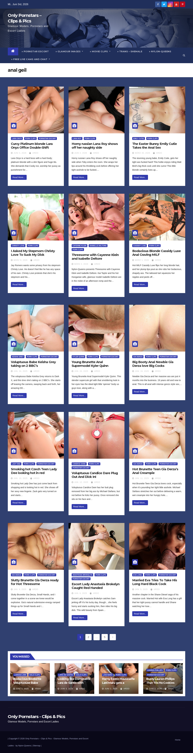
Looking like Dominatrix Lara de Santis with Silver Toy (74, 682)
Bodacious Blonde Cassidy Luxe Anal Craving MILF (156, 253)
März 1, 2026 (142, 260)
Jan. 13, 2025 (20, 478)
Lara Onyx (17, 138)
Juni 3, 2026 (20, 153)
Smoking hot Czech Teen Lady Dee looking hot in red (34, 471)
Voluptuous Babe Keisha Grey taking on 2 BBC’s (33, 364)
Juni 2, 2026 (80, 153)
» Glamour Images (69, 51)
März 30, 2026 (142, 153)
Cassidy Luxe (139, 246)
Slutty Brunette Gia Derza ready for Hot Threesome (35, 582)
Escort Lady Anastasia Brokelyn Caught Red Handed (95, 586)
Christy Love (18, 246)
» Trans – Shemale (129, 51)
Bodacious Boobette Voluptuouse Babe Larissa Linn (27, 682)
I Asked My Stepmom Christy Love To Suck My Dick (33, 253)
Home (177, 740)
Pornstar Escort (47, 138)
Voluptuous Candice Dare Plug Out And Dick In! (95, 475)
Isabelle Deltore (98, 246)
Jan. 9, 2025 (20, 589)
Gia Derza (138, 357)
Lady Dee (16, 464)
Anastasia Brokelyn (82, 575)
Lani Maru (108, 675)
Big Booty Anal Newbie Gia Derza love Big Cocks (152, 364)
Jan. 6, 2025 (80, 593)
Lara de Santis (66, 675)
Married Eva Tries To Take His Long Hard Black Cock (154, 582)
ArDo (33, 153)
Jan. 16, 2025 (142, 371)
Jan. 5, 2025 (141, 589)
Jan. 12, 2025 (81, 482)
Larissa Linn (20, 675)
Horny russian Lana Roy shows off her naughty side (95, 145)
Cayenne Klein (79, 246)
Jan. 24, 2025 (20, 371)
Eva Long (137, 575)
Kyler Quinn (78, 357)
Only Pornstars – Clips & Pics (38, 738)
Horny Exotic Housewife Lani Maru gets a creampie (118, 682)
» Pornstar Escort (35, 51)
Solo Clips (34, 675)
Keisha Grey (18, 357)
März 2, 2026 (81, 264)
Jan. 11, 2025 (142, 478)
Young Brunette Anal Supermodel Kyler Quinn (90, 364)
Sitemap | (37, 745)
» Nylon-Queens (160, 51)
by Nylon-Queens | (24, 745)
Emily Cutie (138, 138)
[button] (184, 55)
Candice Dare (79, 464)
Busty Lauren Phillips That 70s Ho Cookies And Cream (160, 682)
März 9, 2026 (20, 260)
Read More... (18, 177)
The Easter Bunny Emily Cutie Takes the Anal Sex (154, 145)
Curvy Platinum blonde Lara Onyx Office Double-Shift (32, 145)
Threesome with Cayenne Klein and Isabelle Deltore (95, 256)
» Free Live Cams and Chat (30, 59)
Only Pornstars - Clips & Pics (36, 716)
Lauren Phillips (154, 670)
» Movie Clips (100, 51)
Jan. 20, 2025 (81, 371)
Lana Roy (77, 138)
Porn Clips (30, 138)
